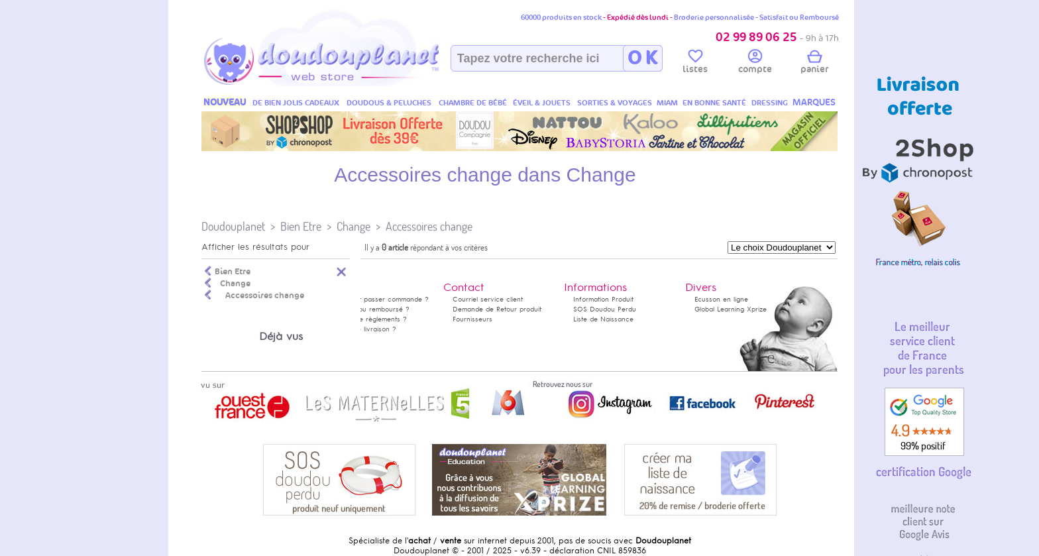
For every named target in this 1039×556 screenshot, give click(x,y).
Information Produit (603, 299)
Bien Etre (300, 226)
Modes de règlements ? (369, 319)
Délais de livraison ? (363, 329)
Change (353, 226)
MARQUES (814, 102)
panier (814, 63)
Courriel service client (488, 299)
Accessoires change (429, 226)
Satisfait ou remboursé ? (370, 309)
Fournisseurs (472, 319)
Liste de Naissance (603, 319)
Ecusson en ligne (721, 299)
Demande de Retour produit (497, 309)
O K (642, 58)
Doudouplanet (233, 226)
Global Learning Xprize (730, 309)
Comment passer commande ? (380, 299)
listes (695, 63)
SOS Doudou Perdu (604, 309)
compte (755, 63)
